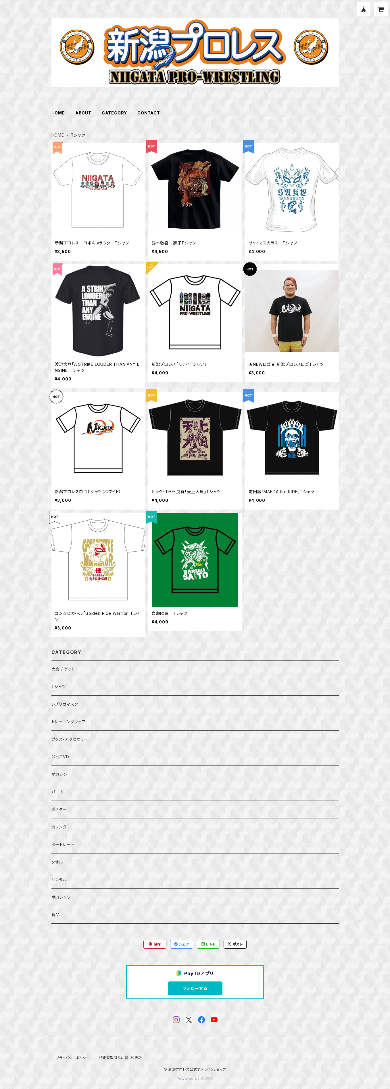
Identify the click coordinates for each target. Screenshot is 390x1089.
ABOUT (83, 112)
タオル (57, 862)
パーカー (59, 791)
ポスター (59, 809)
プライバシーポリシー (73, 1058)
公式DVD (60, 756)
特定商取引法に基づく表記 (120, 1058)
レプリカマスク (64, 704)
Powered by (195, 1078)
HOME (58, 112)
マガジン (59, 774)
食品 (55, 914)
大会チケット (63, 669)
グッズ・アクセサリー (69, 739)
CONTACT (148, 112)
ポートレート (62, 844)
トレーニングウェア (68, 721)
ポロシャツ (61, 897)
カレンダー (61, 826)
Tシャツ (58, 686)
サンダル (59, 879)
